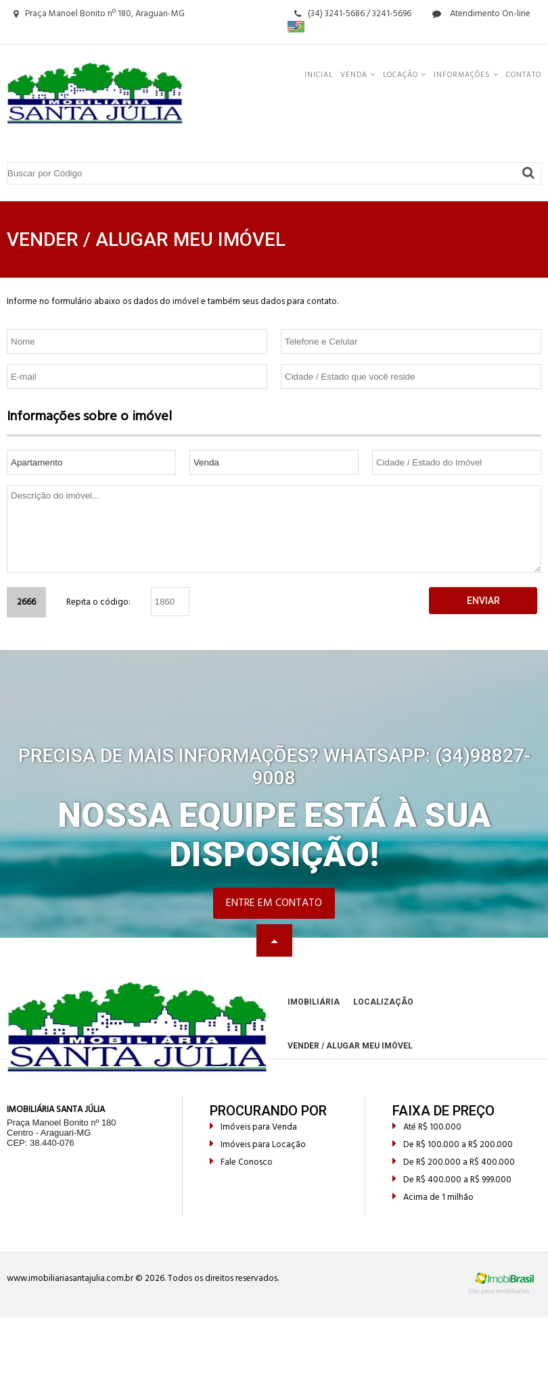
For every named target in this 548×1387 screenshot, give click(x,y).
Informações (466, 75)
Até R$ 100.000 (426, 1127)
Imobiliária (314, 1002)
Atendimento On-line (481, 14)
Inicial (318, 75)
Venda (357, 75)
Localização (383, 1002)
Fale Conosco (241, 1162)
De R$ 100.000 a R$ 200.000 (452, 1145)
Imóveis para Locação (258, 1145)
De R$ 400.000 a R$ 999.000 (451, 1180)
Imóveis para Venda (253, 1127)
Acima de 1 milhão (433, 1197)
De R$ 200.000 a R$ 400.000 (453, 1162)
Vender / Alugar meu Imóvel (350, 1046)
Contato (523, 75)
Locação (404, 75)
